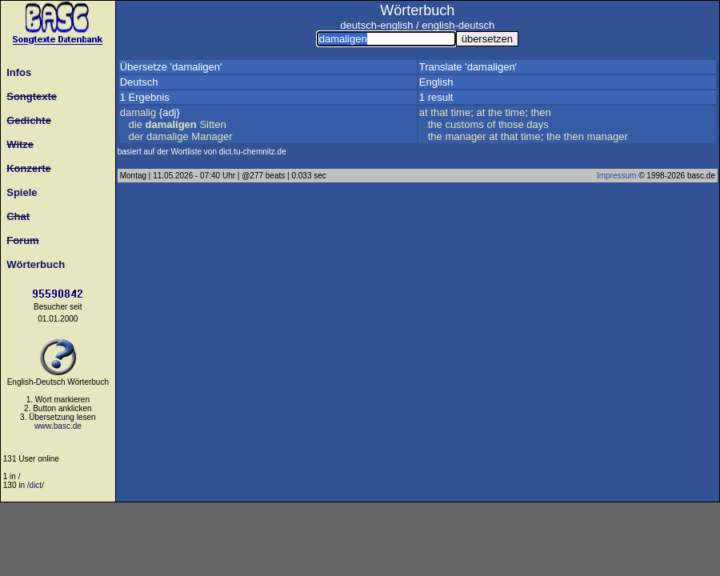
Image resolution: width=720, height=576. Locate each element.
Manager (211, 136)
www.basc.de (58, 426)
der (136, 136)
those (511, 124)
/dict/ (35, 485)
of (490, 124)
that (439, 112)
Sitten (212, 124)
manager (465, 136)
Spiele (19, 192)
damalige (167, 136)
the (495, 112)
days (537, 124)
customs (464, 124)
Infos (16, 72)
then (540, 112)
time (461, 112)
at (423, 112)
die (135, 124)
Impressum (616, 175)
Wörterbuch (33, 264)
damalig (138, 112)
